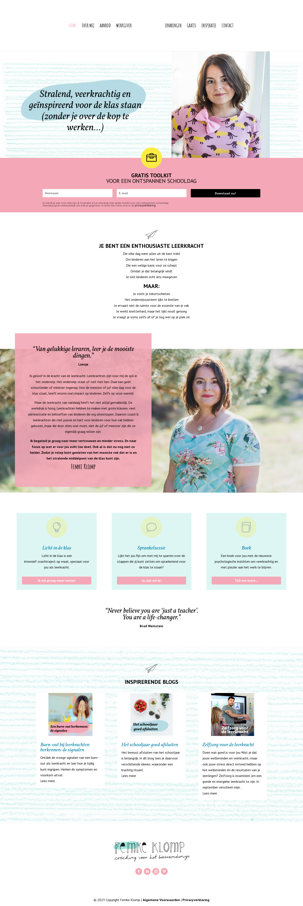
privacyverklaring (145, 205)
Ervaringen (182, 26)
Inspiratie (217, 26)
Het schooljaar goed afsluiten (149, 745)
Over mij (79, 26)
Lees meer (47, 781)
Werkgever (115, 26)
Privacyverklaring (195, 900)
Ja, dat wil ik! (151, 580)
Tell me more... (246, 580)
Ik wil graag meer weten (56, 580)
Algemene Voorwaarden (161, 900)
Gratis (200, 26)
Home (64, 26)
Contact (236, 26)
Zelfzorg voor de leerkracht (228, 745)
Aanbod (96, 26)
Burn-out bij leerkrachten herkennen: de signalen (64, 747)
